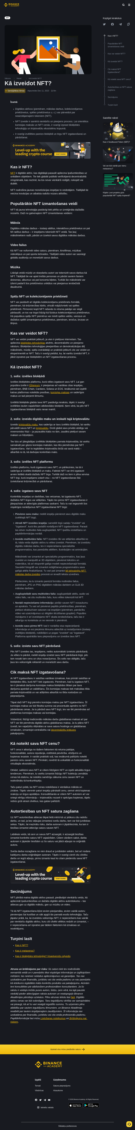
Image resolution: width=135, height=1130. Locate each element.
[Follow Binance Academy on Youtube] (49, 1100)
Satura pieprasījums (61, 1086)
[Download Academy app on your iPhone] (75, 1105)
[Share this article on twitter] (104, 24)
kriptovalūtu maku (28, 424)
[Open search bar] (123, 5)
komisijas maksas (59, 392)
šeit (73, 997)
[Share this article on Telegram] (120, 24)
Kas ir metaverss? (25, 950)
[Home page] (11, 5)
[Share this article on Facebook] (112, 24)
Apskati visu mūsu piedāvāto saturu (67, 1049)
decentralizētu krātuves (63, 730)
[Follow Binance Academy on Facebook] (36, 1100)
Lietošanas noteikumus (53, 1018)
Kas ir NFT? (21, 945)
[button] (129, 4)
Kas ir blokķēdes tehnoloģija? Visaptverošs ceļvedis (43, 956)
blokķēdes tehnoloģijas (33, 343)
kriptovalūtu (42, 428)
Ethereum (34, 385)
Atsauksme (58, 1090)
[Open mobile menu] (129, 5)
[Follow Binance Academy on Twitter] (40, 1100)
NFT (12, 173)
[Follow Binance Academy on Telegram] (45, 1100)
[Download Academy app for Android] (91, 1105)
